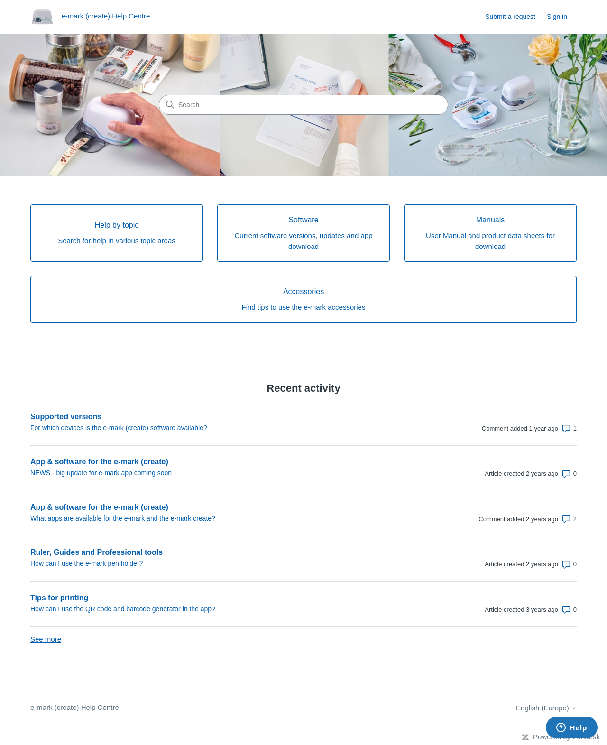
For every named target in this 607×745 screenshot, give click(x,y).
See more (45, 639)
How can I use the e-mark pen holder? (86, 563)
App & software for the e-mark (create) (99, 462)
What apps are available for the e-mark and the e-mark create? (122, 518)
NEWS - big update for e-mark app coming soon (101, 473)
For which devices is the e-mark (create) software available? (118, 428)
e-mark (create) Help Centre (74, 707)
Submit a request (510, 16)
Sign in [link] (557, 16)
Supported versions (65, 417)
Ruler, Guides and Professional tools (96, 552)
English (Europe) (546, 708)
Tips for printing (59, 598)
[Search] (303, 104)
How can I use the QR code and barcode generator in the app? (122, 609)
